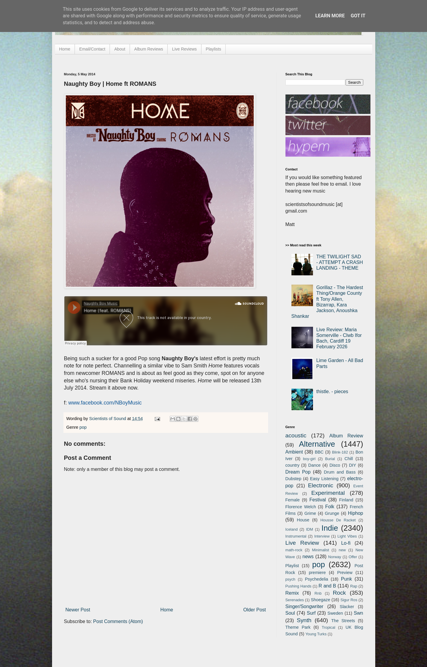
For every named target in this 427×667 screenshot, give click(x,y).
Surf (311, 613)
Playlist (292, 565)
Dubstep (293, 478)
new (342, 550)
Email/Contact (92, 49)
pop (83, 427)
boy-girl (309, 459)
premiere (317, 572)
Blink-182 (340, 452)
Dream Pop (298, 471)
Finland (346, 499)
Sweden (335, 613)
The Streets (343, 620)
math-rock (294, 550)
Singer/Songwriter (304, 606)
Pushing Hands (298, 586)
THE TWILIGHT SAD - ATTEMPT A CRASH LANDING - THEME (339, 262)
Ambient (294, 451)
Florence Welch (300, 506)
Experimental (328, 493)
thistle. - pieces (332, 391)
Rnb (317, 593)
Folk (329, 506)
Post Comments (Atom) (118, 621)
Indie (329, 528)
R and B (327, 585)
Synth (304, 620)
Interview (321, 536)
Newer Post (78, 609)
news (308, 556)
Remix (292, 593)
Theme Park (298, 627)
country (292, 465)
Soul (290, 613)
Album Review (346, 435)
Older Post (254, 609)
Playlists (213, 49)
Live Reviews (184, 49)
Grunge (332, 513)
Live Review (302, 543)
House (303, 520)
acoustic (295, 435)
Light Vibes (347, 536)
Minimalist (320, 550)
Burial (330, 459)
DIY (352, 465)
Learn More (330, 16)
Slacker (347, 606)
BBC (319, 452)
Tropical (328, 627)
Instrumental (295, 536)
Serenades (294, 600)
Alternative (317, 444)
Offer (353, 557)
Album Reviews (148, 49)
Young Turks (316, 634)
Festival (317, 499)
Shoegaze (320, 599)
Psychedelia (316, 579)
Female (292, 499)
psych (290, 579)
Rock (339, 593)
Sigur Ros (349, 600)
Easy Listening (324, 478)
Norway (334, 557)
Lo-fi (345, 543)
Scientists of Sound (108, 418)
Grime (310, 513)
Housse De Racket (338, 520)
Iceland (291, 529)
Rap (353, 586)
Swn (358, 613)
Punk (346, 578)
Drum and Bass (339, 472)
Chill (348, 458)
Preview (344, 572)
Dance (314, 465)
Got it (358, 16)
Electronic (320, 485)
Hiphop (355, 513)
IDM (309, 529)
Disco (334, 465)
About (119, 49)
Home (64, 49)
